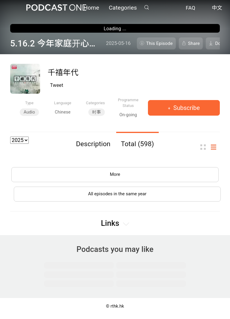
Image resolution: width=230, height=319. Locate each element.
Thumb (204, 147)
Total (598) (137, 144)
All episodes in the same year (117, 196)
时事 (96, 112)
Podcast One (56, 8)
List (215, 147)
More (115, 175)
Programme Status (128, 103)
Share (194, 43)
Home (91, 8)
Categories (123, 8)
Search (146, 8)
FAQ (190, 8)
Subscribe (186, 107)
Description (93, 144)
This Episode (159, 43)
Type (29, 103)
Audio (29, 112)
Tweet (56, 85)
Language (62, 103)
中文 (217, 8)
